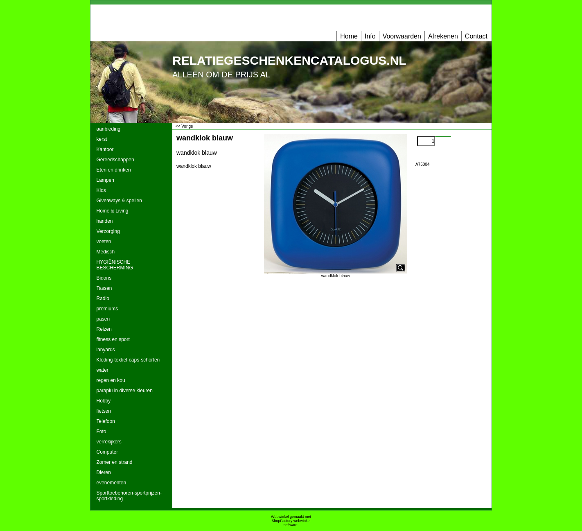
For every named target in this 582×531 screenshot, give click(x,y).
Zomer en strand (115, 462)
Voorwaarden (402, 36)
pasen (103, 319)
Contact (476, 36)
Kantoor (105, 149)
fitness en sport (113, 339)
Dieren (104, 472)
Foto (101, 431)
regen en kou (111, 380)
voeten (104, 241)
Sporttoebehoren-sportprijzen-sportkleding (129, 496)
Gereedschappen (115, 160)
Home (349, 36)
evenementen (111, 483)
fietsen (104, 411)
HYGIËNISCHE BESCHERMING (115, 265)
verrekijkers (109, 442)
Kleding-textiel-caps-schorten (128, 360)
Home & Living (113, 211)
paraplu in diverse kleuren (125, 390)
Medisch (106, 252)
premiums (107, 309)
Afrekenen (443, 36)
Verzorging (108, 231)
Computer (107, 452)
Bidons (104, 278)
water (102, 370)
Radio (103, 298)
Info (370, 36)
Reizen (104, 329)
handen (105, 221)
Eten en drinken (114, 170)
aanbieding (109, 129)
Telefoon (106, 421)
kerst (102, 139)
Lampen (105, 180)
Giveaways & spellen (119, 200)
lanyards (106, 349)
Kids (101, 190)
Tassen (104, 288)
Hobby (104, 401)
